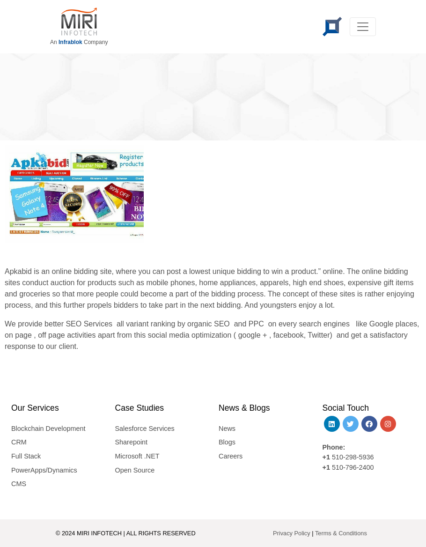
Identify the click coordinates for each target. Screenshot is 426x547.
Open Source (135, 470)
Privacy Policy (291, 533)
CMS (18, 484)
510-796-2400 (353, 467)
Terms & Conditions (341, 533)
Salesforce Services (145, 428)
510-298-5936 (352, 457)
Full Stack (26, 456)
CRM (19, 442)
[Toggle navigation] (363, 26)
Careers (230, 456)
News (227, 428)
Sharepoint (131, 442)
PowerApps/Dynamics (44, 470)
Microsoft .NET (137, 456)
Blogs (227, 442)
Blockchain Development (48, 428)
